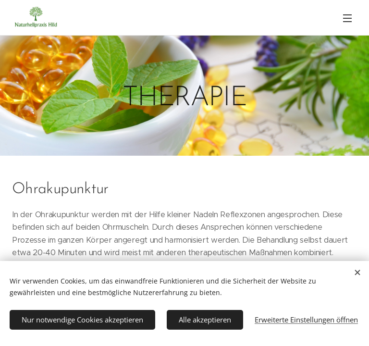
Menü (347, 18)
